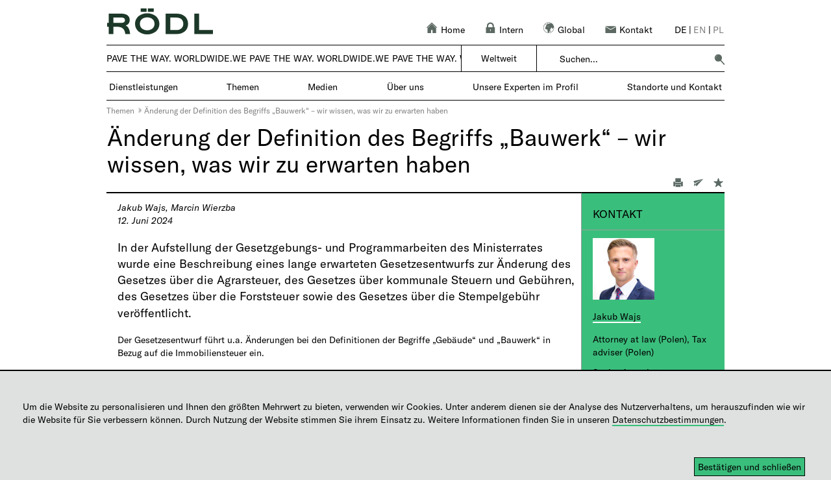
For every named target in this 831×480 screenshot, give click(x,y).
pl (718, 29)
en (699, 29)
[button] (719, 59)
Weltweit (499, 58)
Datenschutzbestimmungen (668, 419)
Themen (120, 110)
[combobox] (632, 59)
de (681, 29)
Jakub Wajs (617, 316)
